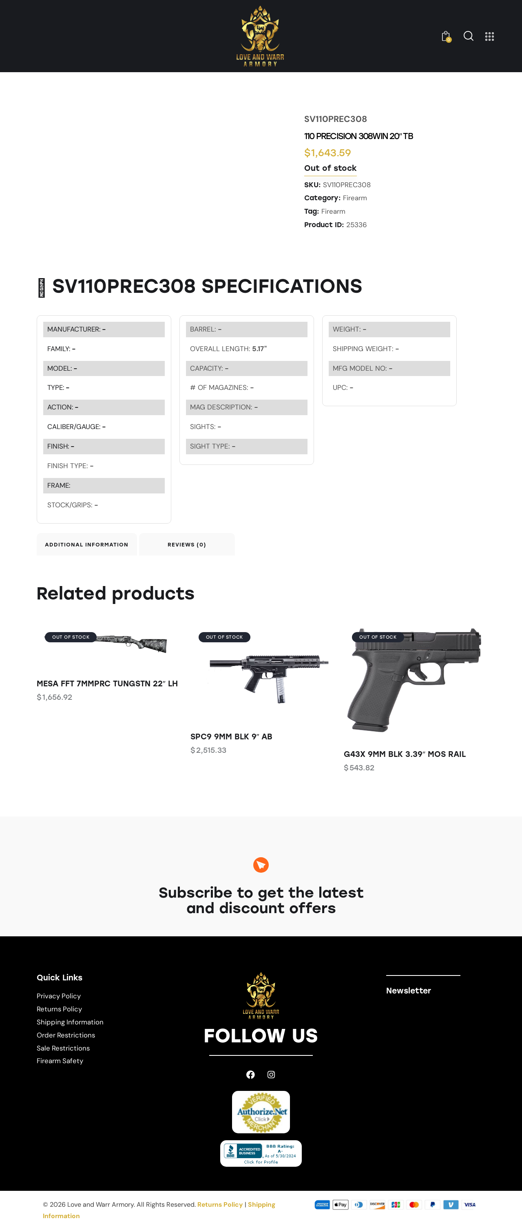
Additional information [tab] (93, 545)
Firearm (355, 197)
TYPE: (59, 387)
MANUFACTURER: (77, 328)
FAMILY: (61, 347)
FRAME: (59, 484)
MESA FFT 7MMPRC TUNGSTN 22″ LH (107, 686)
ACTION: (63, 406)
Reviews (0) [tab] (209, 545)
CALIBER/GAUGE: (77, 426)
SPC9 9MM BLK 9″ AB (231, 738)
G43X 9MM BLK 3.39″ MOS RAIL (405, 756)
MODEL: (62, 367)
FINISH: (61, 445)
